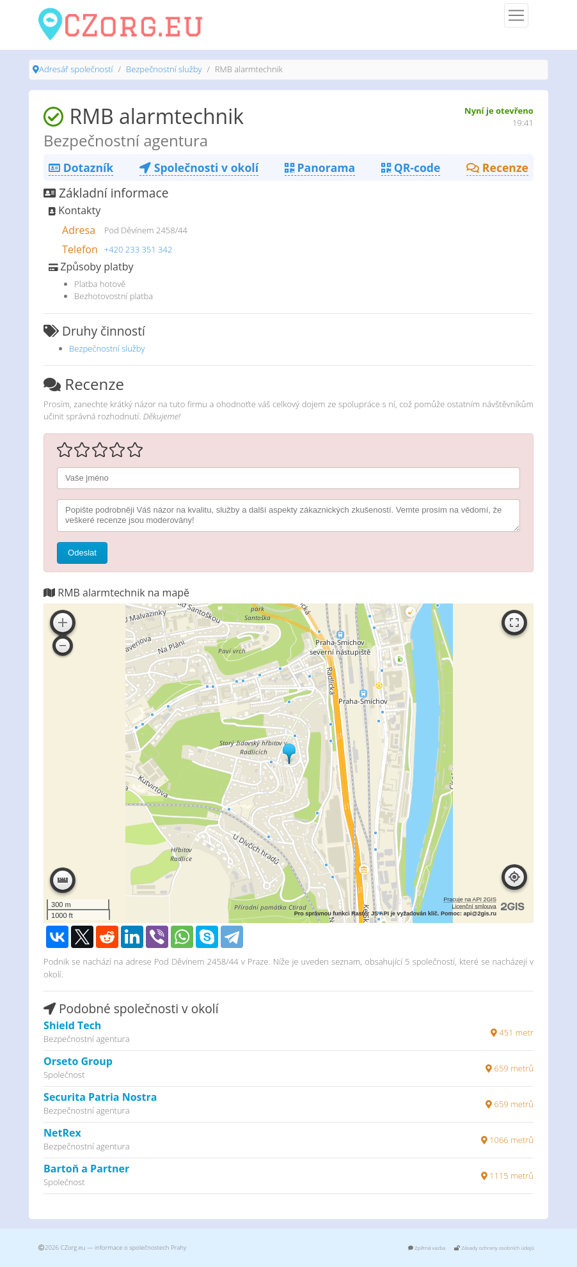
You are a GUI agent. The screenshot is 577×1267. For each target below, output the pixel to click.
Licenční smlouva (474, 906)
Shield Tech (72, 1025)
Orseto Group (78, 1061)
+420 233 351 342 (138, 249)
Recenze (497, 167)
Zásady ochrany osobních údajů (494, 1247)
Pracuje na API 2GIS (469, 899)
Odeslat (82, 552)
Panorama (320, 167)
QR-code (410, 167)
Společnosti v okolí (198, 167)
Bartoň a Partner (86, 1169)
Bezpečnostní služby (164, 69)
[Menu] (516, 15)
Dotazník (81, 167)
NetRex (62, 1133)
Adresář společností (76, 69)
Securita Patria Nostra (100, 1097)
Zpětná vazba (426, 1247)
